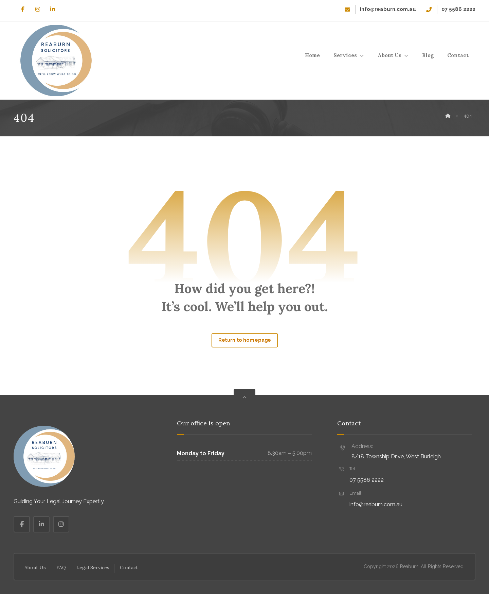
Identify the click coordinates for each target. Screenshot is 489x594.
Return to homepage (244, 340)
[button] (23, 9)
